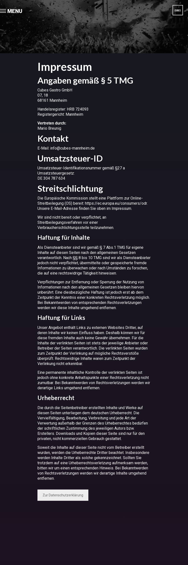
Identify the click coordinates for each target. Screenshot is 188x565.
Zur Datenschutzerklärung (63, 495)
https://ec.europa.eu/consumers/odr (116, 203)
